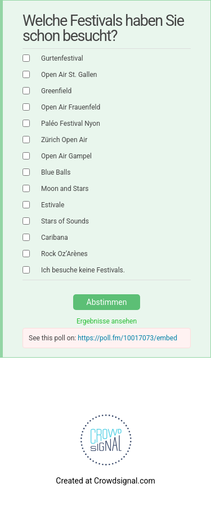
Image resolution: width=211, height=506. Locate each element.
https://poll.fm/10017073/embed (127, 338)
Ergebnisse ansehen (107, 321)
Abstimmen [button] (107, 302)
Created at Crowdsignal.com (105, 480)
